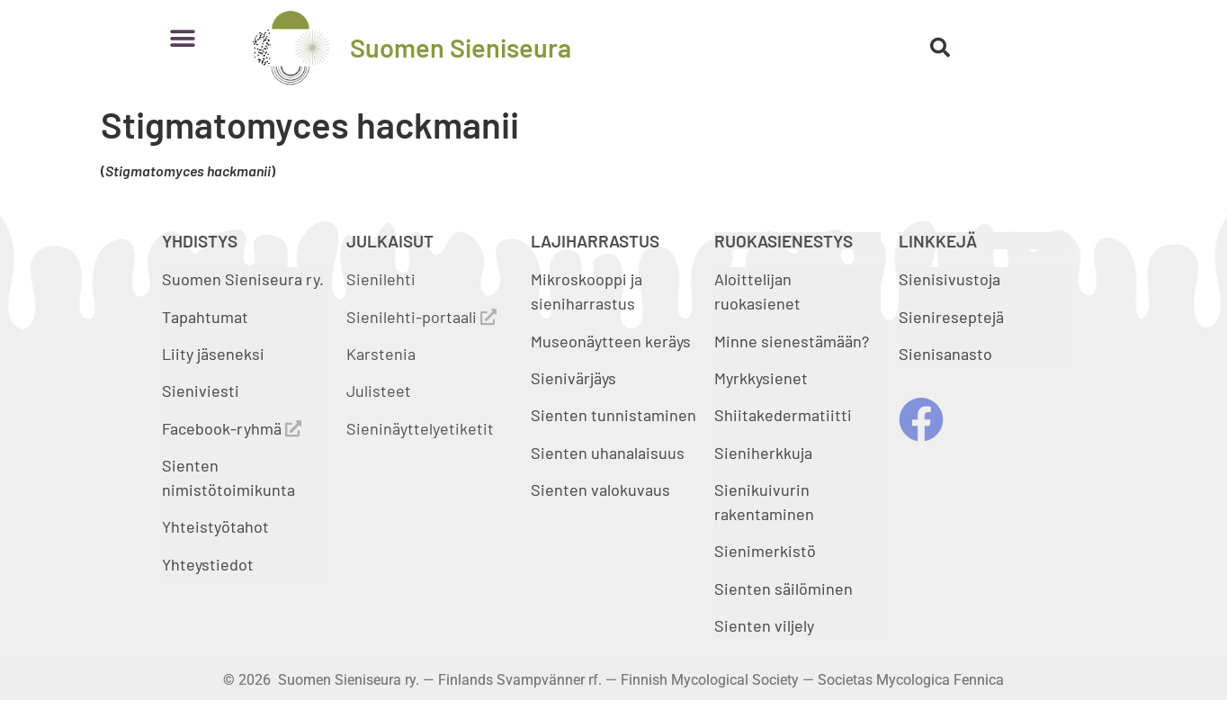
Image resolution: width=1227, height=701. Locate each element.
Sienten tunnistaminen (613, 415)
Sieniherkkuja (763, 453)
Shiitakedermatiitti (783, 415)
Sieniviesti (202, 390)
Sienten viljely (764, 625)
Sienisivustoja (949, 279)
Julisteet (378, 390)
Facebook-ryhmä (231, 428)
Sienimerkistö (765, 551)
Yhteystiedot (208, 564)
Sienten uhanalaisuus (608, 453)
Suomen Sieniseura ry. (243, 279)
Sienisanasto (945, 354)
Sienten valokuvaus (600, 489)
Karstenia (381, 354)
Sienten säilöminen (783, 588)
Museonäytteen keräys (611, 341)
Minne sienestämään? (791, 341)
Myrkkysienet (761, 378)
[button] (182, 38)
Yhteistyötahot (215, 526)
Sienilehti (381, 279)
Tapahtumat (205, 317)
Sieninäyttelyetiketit (420, 428)
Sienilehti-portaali (421, 317)
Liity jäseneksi (213, 354)
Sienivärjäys (573, 378)
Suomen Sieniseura (460, 47)
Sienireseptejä (951, 317)
